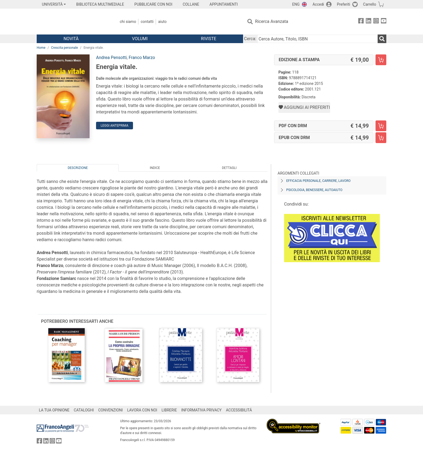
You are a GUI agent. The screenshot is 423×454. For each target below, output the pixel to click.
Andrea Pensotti (111, 57)
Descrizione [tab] (78, 168)
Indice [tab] (155, 168)
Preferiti (343, 4)
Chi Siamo (128, 21)
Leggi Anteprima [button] (114, 125)
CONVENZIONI (110, 410)
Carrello (369, 4)
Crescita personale (64, 48)
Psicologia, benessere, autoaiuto (314, 190)
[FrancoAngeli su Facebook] (361, 21)
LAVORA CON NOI (142, 410)
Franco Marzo (142, 57)
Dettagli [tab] (229, 168)
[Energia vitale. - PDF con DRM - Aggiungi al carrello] (381, 125)
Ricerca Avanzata (271, 21)
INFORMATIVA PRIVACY (201, 410)
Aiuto (162, 21)
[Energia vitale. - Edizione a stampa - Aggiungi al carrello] (381, 59)
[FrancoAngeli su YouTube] (383, 21)
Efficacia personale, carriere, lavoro (318, 181)
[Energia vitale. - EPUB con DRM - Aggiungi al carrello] (381, 137)
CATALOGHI (84, 410)
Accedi (318, 4)
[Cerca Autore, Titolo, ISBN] (317, 38)
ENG (295, 4)
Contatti (147, 21)
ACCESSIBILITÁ (239, 410)
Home (41, 48)
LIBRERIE (169, 410)
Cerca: (250, 38)
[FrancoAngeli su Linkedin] (368, 21)
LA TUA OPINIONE (54, 410)
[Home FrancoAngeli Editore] (72, 21)
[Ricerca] (382, 38)
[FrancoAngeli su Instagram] (376, 21)
